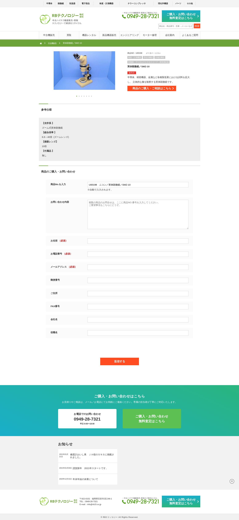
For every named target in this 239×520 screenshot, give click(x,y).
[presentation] (119, 346)
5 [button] (87, 96)
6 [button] (89, 96)
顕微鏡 (61, 3)
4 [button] (84, 96)
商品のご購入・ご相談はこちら (158, 89)
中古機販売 (49, 34)
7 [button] (92, 96)
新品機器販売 (109, 34)
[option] (84, 70)
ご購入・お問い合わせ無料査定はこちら (183, 16)
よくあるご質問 (190, 34)
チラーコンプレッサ (137, 3)
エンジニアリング (129, 34)
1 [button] (77, 96)
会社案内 (169, 34)
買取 (69, 34)
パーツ (178, 3)
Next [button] (47, 74)
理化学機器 (163, 3)
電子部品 (86, 3)
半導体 (49, 3)
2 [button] (79, 96)
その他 (190, 3)
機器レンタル (89, 34)
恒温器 (72, 3)
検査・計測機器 (106, 3)
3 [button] (82, 96)
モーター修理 (150, 34)
